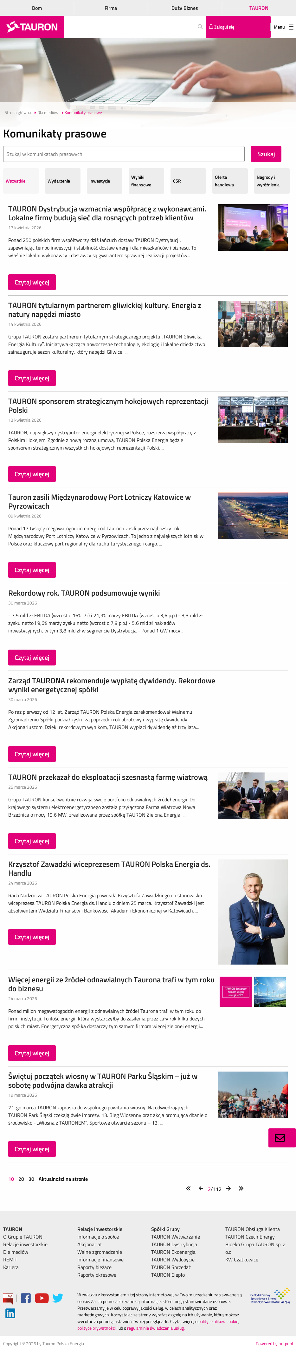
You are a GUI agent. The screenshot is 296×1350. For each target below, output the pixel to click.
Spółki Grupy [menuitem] (165, 1229)
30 (31, 1179)
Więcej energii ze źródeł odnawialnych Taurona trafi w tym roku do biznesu (111, 984)
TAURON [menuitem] (12, 1229)
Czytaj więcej (32, 282)
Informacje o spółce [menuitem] (98, 1236)
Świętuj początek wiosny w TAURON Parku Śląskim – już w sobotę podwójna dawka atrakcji (102, 1080)
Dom (37, 8)
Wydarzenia (59, 180)
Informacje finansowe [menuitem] (100, 1259)
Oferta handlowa (224, 181)
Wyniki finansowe (141, 181)
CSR (177, 180)
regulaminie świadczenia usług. (156, 1328)
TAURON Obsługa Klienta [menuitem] (252, 1229)
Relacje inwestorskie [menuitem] (25, 1244)
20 (21, 1179)
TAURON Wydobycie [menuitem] (173, 1259)
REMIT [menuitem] (10, 1259)
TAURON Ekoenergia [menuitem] (173, 1252)
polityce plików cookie (218, 1321)
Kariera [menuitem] (11, 1267)
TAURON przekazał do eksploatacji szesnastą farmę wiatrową (108, 777)
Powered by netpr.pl (274, 1343)
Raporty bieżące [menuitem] (94, 1267)
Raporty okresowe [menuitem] (96, 1275)
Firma (111, 8)
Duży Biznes (184, 8)
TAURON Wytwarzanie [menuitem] (175, 1236)
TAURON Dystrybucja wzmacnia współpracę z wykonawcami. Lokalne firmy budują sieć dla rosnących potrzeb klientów (107, 213)
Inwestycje (99, 180)
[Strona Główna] (32, 27)
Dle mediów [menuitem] (15, 1252)
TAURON (258, 8)
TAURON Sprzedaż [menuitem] (171, 1267)
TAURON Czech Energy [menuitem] (250, 1236)
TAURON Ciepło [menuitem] (168, 1275)
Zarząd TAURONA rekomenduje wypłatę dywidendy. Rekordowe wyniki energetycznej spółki (111, 685)
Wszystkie (15, 180)
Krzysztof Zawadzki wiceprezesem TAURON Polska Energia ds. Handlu (109, 868)
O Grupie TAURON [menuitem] (22, 1236)
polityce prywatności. (97, 1328)
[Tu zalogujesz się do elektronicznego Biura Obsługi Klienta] (238, 27)
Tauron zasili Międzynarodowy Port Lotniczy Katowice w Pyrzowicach (99, 501)
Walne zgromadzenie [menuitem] (99, 1252)
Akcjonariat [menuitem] (89, 1244)
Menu (283, 26)
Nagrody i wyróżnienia (268, 181)
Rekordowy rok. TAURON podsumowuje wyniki (84, 592)
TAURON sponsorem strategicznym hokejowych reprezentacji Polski (108, 405)
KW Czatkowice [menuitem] (241, 1259)
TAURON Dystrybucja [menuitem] (174, 1244)
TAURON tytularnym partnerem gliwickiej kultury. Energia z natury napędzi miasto (104, 309)
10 (11, 1179)
